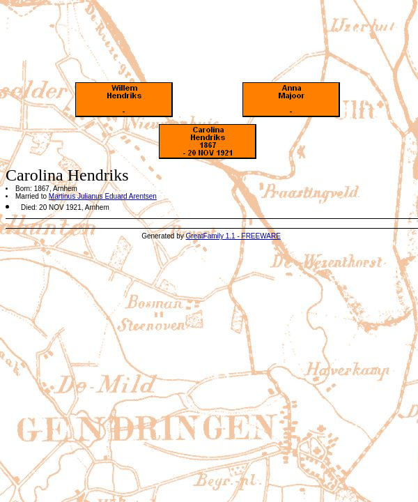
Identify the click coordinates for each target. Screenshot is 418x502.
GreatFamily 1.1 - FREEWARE (233, 236)
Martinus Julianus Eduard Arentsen (103, 196)
